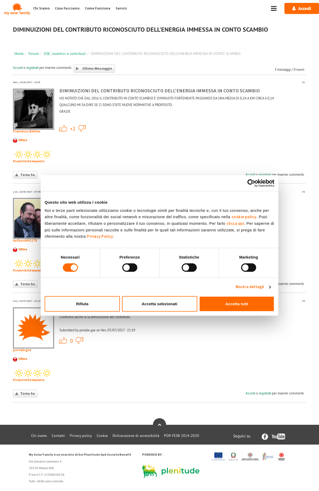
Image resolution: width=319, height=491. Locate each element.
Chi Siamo (41, 8)
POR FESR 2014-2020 (181, 435)
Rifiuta (82, 304)
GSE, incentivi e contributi (65, 53)
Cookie (102, 435)
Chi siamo (39, 435)
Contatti (58, 435)
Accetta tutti (236, 304)
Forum (34, 53)
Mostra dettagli (250, 287)
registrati (32, 67)
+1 (63, 128)
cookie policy (244, 217)
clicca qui (235, 223)
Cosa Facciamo (67, 8)
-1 (82, 128)
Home (19, 53)
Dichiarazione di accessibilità (135, 435)
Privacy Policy (100, 236)
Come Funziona (97, 8)
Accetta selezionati (159, 304)
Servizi (121, 8)
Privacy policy (81, 435)
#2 (303, 192)
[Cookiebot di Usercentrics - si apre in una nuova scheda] (251, 183)
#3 (303, 301)
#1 (303, 82)
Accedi (18, 67)
